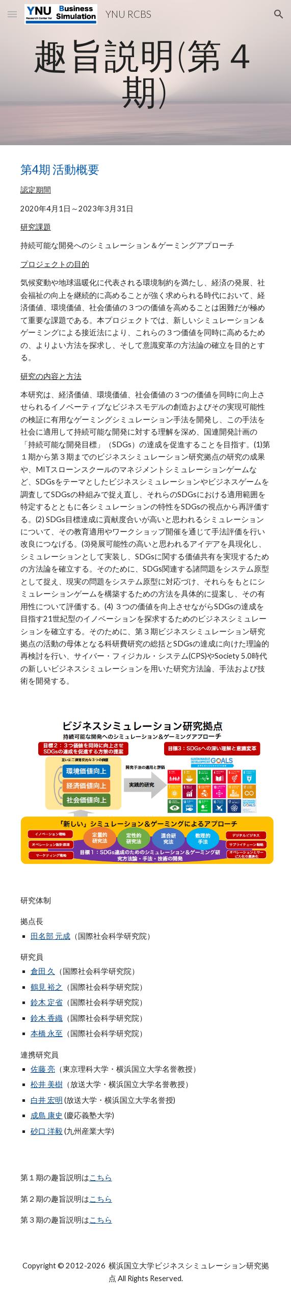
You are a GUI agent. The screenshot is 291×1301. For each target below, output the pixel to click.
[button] (12, 14)
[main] (145, 73)
